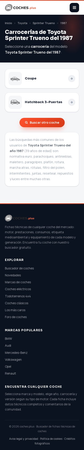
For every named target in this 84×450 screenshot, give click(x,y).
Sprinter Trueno (44, 23)
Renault (10, 373)
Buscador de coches (19, 268)
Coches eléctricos (18, 289)
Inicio (8, 23)
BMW (8, 339)
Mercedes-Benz (16, 353)
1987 (63, 23)
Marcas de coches (18, 282)
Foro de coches (16, 317)
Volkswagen (13, 360)
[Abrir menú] (74, 7)
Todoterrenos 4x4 (18, 296)
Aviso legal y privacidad (23, 439)
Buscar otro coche (42, 122)
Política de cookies (51, 439)
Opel (8, 367)
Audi (8, 346)
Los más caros (15, 310)
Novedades (13, 275)
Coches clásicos (16, 303)
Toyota (22, 23)
